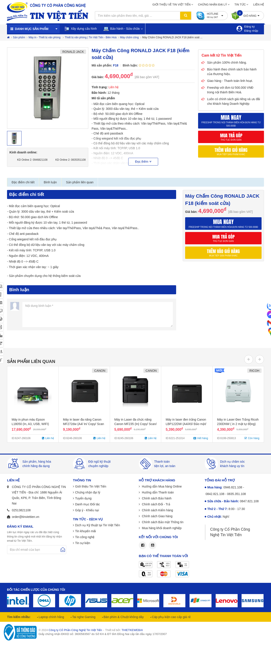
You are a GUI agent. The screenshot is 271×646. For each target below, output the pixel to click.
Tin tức (240, 4)
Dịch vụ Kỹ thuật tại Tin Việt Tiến (97, 525)
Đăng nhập (251, 30)
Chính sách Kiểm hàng (157, 510)
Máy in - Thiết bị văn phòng (45, 37)
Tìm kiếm (185, 16)
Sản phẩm (19, 37)
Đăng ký (249, 26)
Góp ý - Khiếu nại (87, 510)
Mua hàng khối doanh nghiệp (161, 528)
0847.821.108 (249, 501)
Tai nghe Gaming (83, 617)
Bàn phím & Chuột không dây (123, 617)
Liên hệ (258, 4)
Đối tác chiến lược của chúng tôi (36, 589)
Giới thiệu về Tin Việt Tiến (171, 4)
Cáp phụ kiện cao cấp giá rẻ (171, 617)
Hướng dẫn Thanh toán (157, 492)
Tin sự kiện (82, 543)
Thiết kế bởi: (124, 630)
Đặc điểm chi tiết (23, 182)
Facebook (142, 545)
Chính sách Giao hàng (156, 516)
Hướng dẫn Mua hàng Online (161, 486)
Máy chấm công (129, 37)
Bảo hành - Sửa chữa (121, 29)
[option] (47, 88)
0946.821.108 (232, 487)
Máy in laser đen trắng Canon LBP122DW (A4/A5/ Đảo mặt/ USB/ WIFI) (186, 424)
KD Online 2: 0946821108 (31, 159)
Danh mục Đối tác (87, 504)
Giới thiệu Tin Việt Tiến (90, 486)
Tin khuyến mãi (85, 531)
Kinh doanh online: (23, 152)
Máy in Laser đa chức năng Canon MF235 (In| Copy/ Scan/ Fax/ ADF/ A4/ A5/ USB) (135, 424)
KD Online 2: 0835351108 (69, 159)
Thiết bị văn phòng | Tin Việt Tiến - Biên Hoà (91, 37)
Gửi (62, 549)
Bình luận (50, 182)
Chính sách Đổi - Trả (155, 504)
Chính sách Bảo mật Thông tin (162, 522)
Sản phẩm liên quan (80, 182)
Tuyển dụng (83, 498)
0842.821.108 (215, 494)
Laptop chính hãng (51, 617)
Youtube (152, 545)
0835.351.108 (236, 494)
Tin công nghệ (84, 537)
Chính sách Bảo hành (156, 498)
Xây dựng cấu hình (80, 28)
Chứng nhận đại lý (212, 4)
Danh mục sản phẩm (31, 29)
